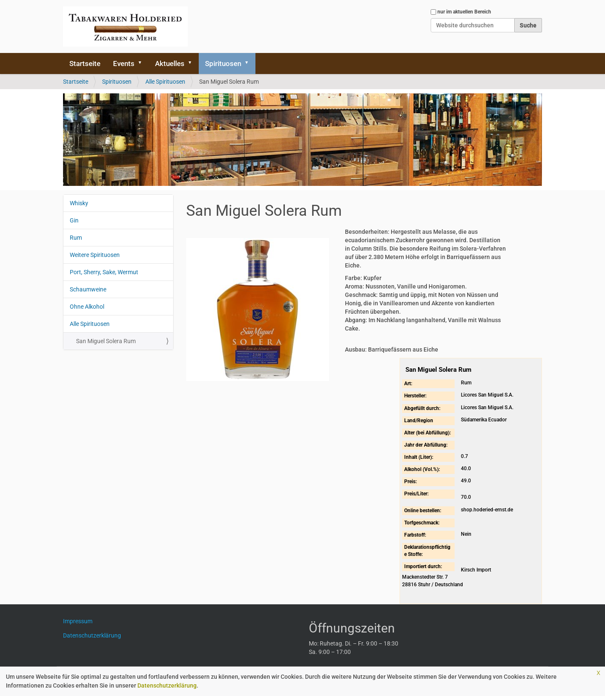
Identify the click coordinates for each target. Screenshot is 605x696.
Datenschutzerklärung (167, 685)
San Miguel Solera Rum (106, 341)
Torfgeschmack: (421, 523)
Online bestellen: (422, 510)
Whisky (79, 203)
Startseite (84, 63)
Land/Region (418, 420)
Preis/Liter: (416, 494)
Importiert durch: (423, 566)
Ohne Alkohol (87, 306)
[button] (143, 63)
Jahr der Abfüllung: (425, 445)
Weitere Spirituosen (95, 254)
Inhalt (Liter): (418, 457)
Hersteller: (415, 396)
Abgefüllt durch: (422, 408)
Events (123, 63)
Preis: (410, 481)
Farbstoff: (415, 535)
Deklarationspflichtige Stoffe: (427, 550)
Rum (76, 237)
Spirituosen (223, 63)
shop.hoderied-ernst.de (487, 510)
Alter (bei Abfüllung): (427, 433)
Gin (74, 220)
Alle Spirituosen (165, 81)
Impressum (81, 621)
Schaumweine (88, 289)
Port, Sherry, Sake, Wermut (104, 272)
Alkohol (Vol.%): (422, 469)
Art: (408, 383)
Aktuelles (169, 63)
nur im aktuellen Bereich (464, 12)
